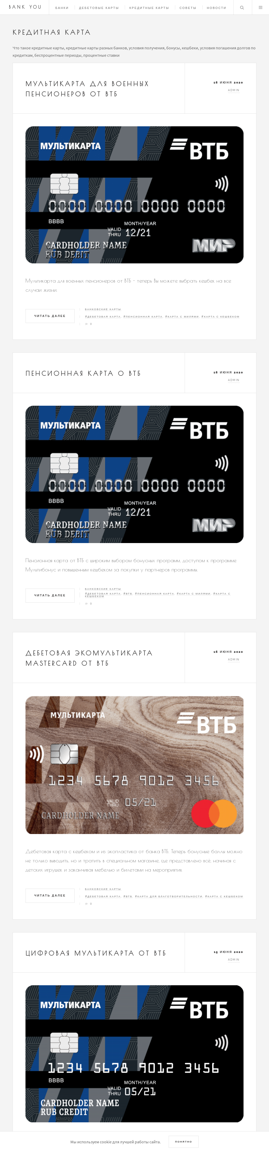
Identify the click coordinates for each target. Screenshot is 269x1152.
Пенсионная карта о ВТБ (83, 373)
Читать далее (50, 316)
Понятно (183, 1141)
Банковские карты (103, 309)
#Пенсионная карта (143, 316)
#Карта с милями (182, 316)
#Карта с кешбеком (220, 316)
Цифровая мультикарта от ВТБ (96, 953)
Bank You (26, 7)
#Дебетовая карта (103, 316)
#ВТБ (128, 593)
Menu (260, 7)
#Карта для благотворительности (169, 896)
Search (242, 7)
